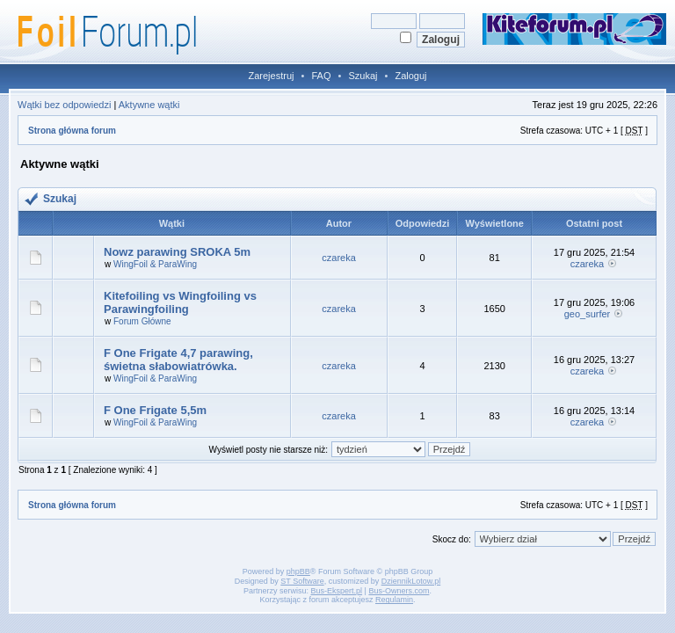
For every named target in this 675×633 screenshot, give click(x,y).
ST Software (301, 581)
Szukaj (362, 75)
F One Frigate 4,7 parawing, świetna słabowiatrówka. (178, 359)
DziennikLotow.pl (411, 581)
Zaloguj (410, 75)
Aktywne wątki (149, 104)
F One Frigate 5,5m (155, 410)
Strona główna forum (72, 130)
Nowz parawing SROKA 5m (177, 251)
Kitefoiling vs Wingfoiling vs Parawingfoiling (180, 302)
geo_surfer (587, 314)
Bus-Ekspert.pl (337, 590)
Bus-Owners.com (398, 590)
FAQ (320, 75)
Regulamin (394, 599)
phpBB (298, 571)
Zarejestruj (271, 75)
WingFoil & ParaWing (155, 264)
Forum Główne (142, 321)
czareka (339, 257)
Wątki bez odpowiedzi (64, 104)
